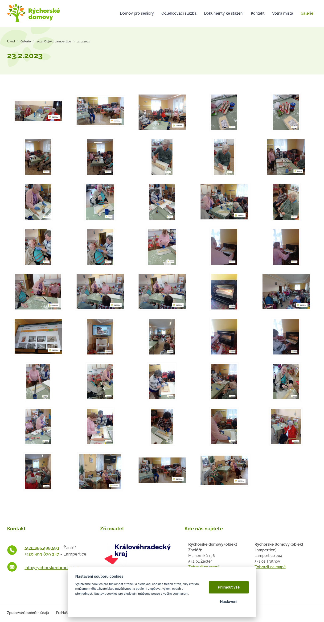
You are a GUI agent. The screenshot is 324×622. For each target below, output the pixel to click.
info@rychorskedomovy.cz (51, 567)
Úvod (11, 41)
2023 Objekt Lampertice (54, 41)
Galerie (26, 41)
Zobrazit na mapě (270, 567)
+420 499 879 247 (42, 554)
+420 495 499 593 (42, 547)
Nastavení (228, 601)
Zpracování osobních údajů (28, 613)
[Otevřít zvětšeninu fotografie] (38, 110)
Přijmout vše (229, 587)
